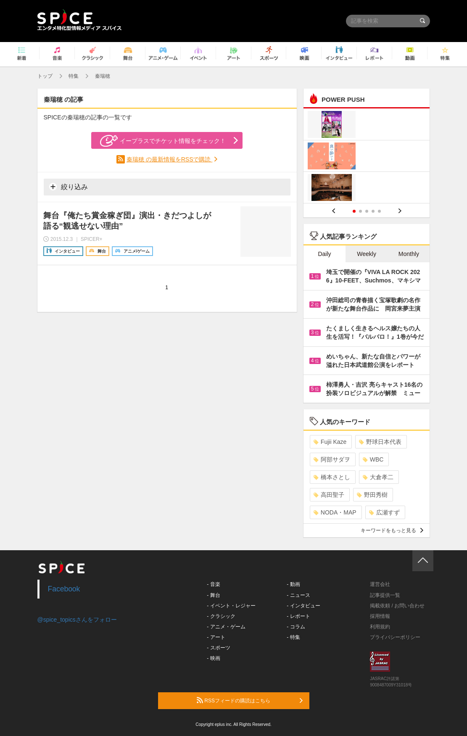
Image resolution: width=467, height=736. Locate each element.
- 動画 (293, 584)
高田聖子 (329, 494)
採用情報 (380, 616)
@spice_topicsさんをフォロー (77, 619)
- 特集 (293, 637)
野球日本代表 (380, 441)
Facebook (64, 589)
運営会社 (380, 584)
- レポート (298, 616)
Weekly (366, 254)
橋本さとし (332, 477)
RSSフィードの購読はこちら (250, 700)
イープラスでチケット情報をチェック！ (163, 141)
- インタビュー (303, 606)
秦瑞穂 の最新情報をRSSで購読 (170, 159)
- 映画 (213, 658)
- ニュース (298, 595)
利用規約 (380, 627)
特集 (74, 76)
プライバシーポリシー (395, 637)
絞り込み (68, 186)
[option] (366, 157)
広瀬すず (384, 512)
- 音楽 (213, 584)
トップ (45, 76)
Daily (324, 254)
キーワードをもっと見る (392, 530)
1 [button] (354, 211)
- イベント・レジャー (231, 606)
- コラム (296, 627)
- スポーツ (218, 648)
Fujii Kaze (330, 441)
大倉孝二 (378, 477)
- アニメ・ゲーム (226, 627)
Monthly (408, 254)
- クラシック (221, 616)
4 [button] (373, 211)
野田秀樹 (372, 494)
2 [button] (360, 211)
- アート (216, 637)
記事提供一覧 (385, 595)
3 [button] (366, 211)
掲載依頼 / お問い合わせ (397, 606)
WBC (373, 459)
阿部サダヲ (332, 459)
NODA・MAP (335, 512)
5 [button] (379, 211)
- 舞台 (213, 595)
